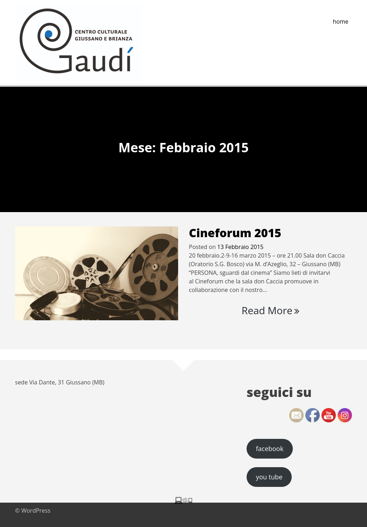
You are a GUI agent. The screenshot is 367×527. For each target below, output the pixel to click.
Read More (270, 310)
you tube (269, 477)
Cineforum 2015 (235, 232)
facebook (269, 448)
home (340, 21)
